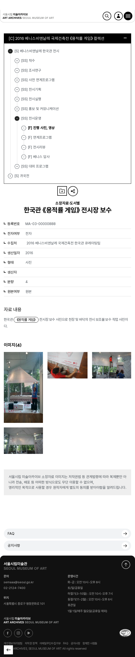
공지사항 (14, 545)
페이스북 (8, 633)
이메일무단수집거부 (50, 643)
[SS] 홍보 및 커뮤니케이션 (17, 109)
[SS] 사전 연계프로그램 (17, 80)
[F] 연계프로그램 (40, 137)
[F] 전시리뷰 (37, 147)
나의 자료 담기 (62, 191)
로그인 (118, 16)
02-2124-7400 (14, 588)
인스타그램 (18, 633)
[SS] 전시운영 (17, 118)
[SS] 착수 (17, 60)
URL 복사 (73, 191)
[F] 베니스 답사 (39, 157)
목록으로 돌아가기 (8, 649)
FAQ (11, 533)
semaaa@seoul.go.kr (19, 582)
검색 (107, 16)
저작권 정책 (31, 643)
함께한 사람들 (89, 643)
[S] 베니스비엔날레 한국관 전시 (10, 51)
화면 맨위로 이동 (126, 564)
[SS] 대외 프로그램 (17, 166)
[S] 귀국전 (10, 176)
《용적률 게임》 (26, 320)
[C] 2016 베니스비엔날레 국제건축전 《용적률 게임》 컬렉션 (68, 38)
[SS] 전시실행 (17, 99)
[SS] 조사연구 (17, 70)
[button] (128, 16)
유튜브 (29, 633)
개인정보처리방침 (13, 643)
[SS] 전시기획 (17, 89)
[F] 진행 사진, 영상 (41, 128)
